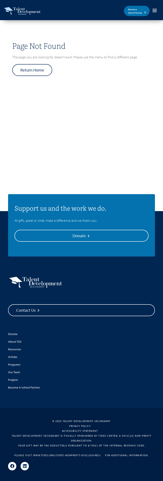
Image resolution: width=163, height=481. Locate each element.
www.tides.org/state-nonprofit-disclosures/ (67, 455)
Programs (14, 364)
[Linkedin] (25, 466)
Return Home (32, 70)
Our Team (14, 372)
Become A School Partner (24, 387)
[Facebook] (12, 466)
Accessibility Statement (80, 430)
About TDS (14, 342)
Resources (14, 349)
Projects (13, 380)
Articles (12, 357)
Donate (81, 235)
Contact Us (28, 310)
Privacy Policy (80, 426)
